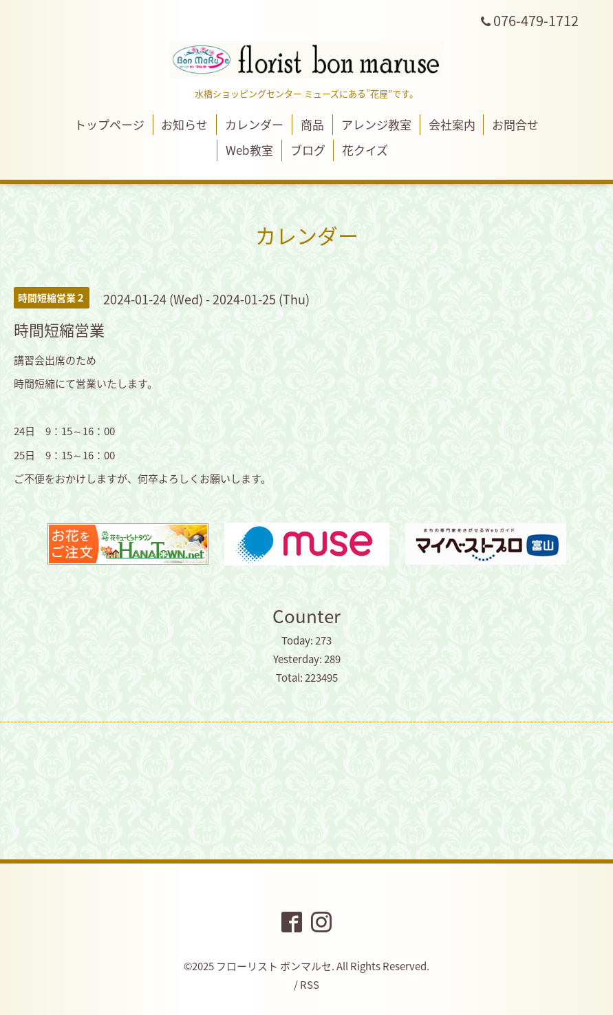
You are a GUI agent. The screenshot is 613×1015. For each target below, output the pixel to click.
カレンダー (254, 124)
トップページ (109, 124)
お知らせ (184, 124)
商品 (312, 124)
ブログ (307, 149)
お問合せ (515, 124)
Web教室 (249, 149)
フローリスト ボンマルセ (274, 966)
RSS (309, 984)
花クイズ (365, 149)
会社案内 (452, 124)
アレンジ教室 (376, 124)
